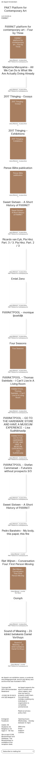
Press (20, 729)
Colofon (21, 732)
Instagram (5, 719)
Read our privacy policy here (24, 712)
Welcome (21, 727)
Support (21, 730)
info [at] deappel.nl (8, 697)
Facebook (5, 721)
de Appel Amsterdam (9, 2)
